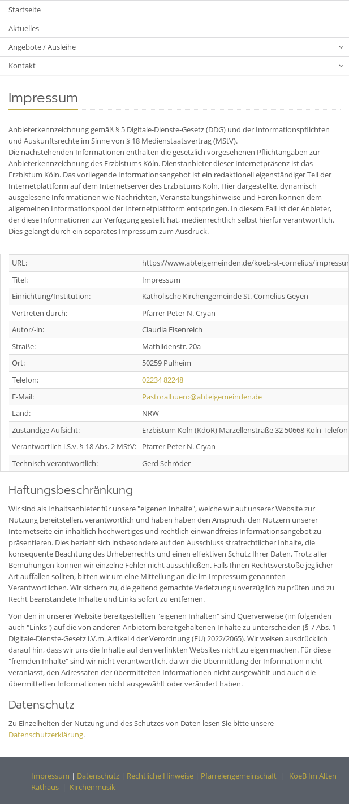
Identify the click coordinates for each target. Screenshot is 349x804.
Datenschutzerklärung (45, 734)
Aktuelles (23, 28)
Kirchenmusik (92, 787)
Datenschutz (98, 776)
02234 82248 (162, 380)
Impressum (50, 776)
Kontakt (22, 65)
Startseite (24, 10)
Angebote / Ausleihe (42, 47)
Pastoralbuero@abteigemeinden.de (202, 397)
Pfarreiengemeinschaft (238, 776)
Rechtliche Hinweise (160, 776)
